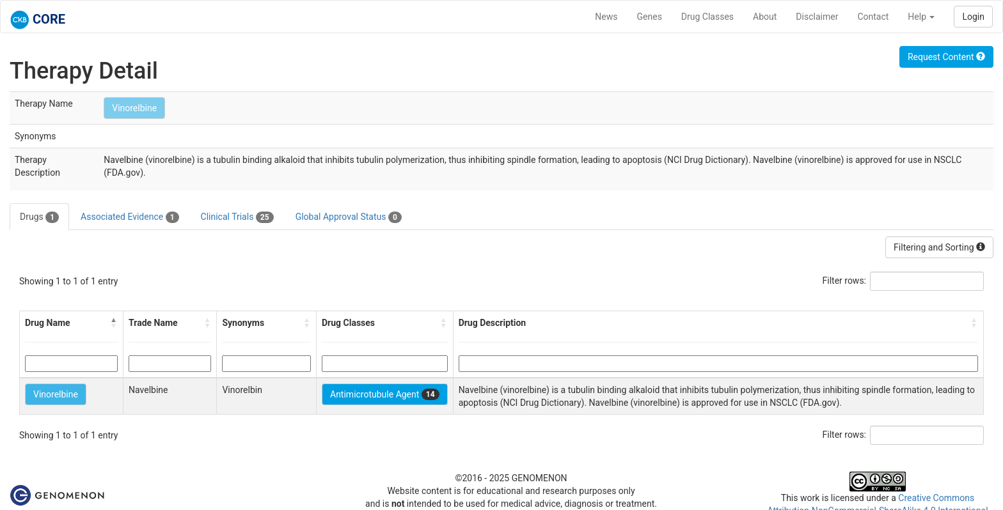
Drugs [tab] (39, 217)
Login (973, 17)
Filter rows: (845, 280)
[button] (114, 322)
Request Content (946, 57)
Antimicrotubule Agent (384, 394)
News (606, 17)
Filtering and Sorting (939, 247)
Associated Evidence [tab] (129, 217)
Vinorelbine (134, 108)
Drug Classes (707, 17)
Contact (872, 17)
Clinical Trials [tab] (237, 217)
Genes (649, 17)
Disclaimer (817, 17)
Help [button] (921, 17)
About (765, 17)
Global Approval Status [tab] (349, 217)
